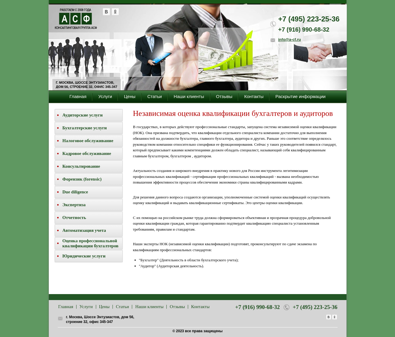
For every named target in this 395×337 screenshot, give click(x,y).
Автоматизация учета (84, 230)
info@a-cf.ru (289, 39)
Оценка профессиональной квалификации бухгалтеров (90, 243)
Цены (129, 96)
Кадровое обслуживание (87, 153)
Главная (77, 96)
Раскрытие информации (300, 96)
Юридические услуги (84, 256)
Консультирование (81, 166)
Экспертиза (74, 204)
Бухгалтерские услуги (85, 127)
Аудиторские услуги (83, 115)
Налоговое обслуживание (88, 140)
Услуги (105, 96)
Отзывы (224, 96)
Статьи (154, 96)
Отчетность (74, 217)
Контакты (253, 96)
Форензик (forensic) (82, 179)
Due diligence (75, 192)
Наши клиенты (189, 96)
